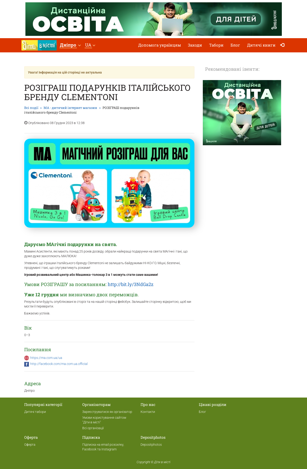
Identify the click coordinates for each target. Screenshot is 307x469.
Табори (216, 45)
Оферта (29, 444)
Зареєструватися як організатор (107, 412)
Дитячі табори (35, 412)
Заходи (195, 45)
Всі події (31, 107)
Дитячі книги (261, 45)
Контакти (148, 412)
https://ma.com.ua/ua (46, 358)
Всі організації (93, 428)
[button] (70, 45)
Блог (235, 45)
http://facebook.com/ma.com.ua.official (59, 364)
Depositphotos (151, 444)
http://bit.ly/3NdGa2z (130, 284)
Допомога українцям (159, 45)
